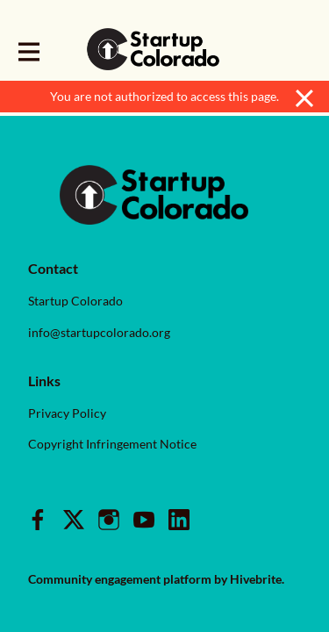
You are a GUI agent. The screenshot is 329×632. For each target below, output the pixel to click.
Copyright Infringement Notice (112, 443)
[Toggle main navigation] (28, 50)
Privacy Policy (67, 413)
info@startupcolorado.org (99, 332)
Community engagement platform (119, 578)
